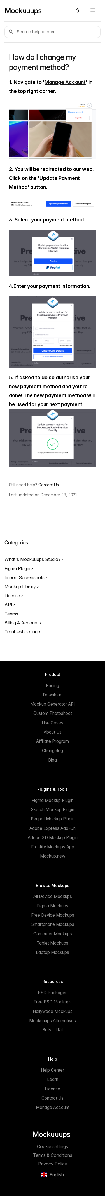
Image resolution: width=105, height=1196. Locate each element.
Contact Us (48, 484)
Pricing (52, 685)
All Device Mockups (52, 896)
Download (52, 695)
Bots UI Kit (52, 1030)
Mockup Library (20, 586)
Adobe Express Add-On (52, 828)
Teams (11, 614)
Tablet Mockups (52, 943)
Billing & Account (22, 623)
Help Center (52, 1070)
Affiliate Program (52, 741)
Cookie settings (52, 1146)
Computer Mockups (52, 934)
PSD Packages (52, 992)
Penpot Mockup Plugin (52, 818)
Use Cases (52, 722)
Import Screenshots (25, 577)
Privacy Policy (52, 1164)
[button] (77, 10)
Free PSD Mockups (53, 1002)
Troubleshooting (21, 632)
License (12, 595)
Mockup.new (52, 856)
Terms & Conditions (52, 1155)
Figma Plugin (17, 568)
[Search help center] (52, 32)
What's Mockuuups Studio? (33, 559)
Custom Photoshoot (52, 713)
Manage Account (65, 82)
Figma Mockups (52, 906)
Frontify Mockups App (52, 846)
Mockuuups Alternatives (52, 1020)
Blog (52, 760)
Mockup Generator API (52, 704)
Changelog (52, 750)
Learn (52, 1079)
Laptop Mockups (52, 952)
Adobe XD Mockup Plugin (53, 837)
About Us (53, 732)
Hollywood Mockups (53, 1011)
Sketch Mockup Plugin (52, 809)
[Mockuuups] (35, 10)
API (8, 604)
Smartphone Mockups (52, 924)
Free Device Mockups (52, 915)
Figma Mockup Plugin (52, 800)
